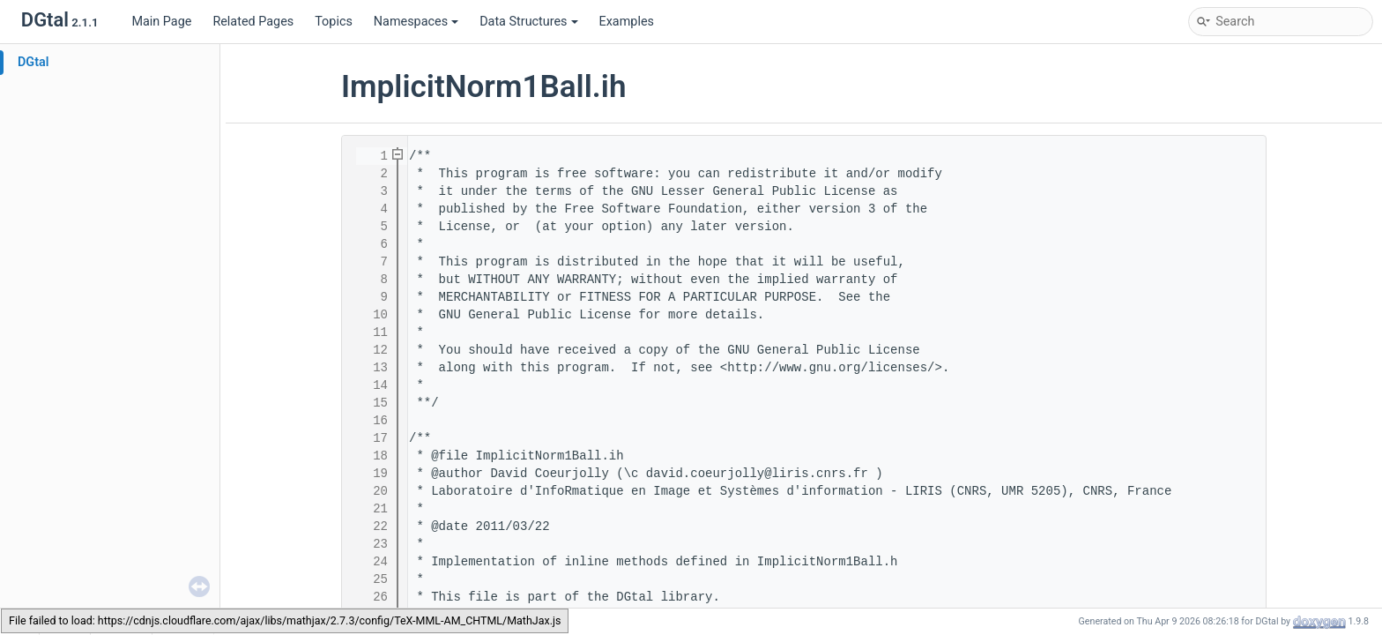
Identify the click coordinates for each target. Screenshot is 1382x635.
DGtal (33, 62)
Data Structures (528, 21)
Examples (626, 21)
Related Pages (252, 21)
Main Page (161, 21)
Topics (334, 21)
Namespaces (416, 21)
